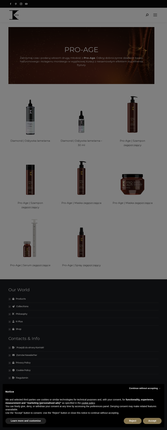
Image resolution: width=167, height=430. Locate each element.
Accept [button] (152, 420)
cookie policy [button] (88, 403)
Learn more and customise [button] (26, 420)
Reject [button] (132, 420)
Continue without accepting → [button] (145, 388)
